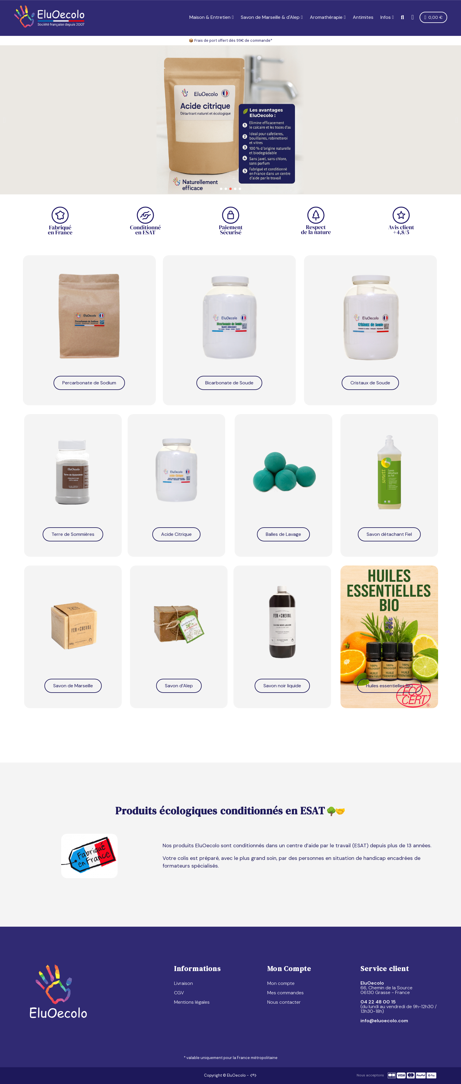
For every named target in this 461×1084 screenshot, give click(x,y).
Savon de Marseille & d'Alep (272, 17)
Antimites (363, 17)
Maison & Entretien (211, 17)
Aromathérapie (328, 17)
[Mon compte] (412, 17)
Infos (387, 17)
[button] (402, 17)
